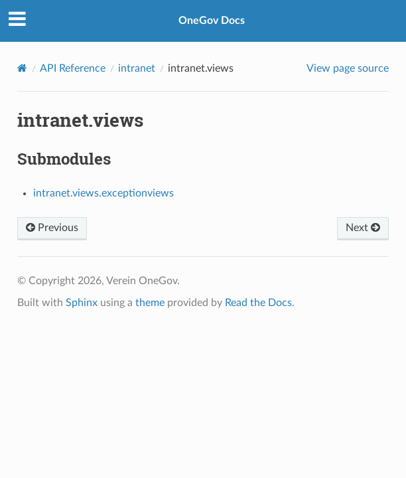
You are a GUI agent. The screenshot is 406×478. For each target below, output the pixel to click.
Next (363, 227)
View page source (347, 68)
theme (150, 302)
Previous (52, 227)
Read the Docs (258, 302)
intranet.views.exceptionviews (103, 193)
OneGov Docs (211, 20)
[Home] (22, 68)
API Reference (72, 68)
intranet (136, 68)
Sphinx (82, 302)
